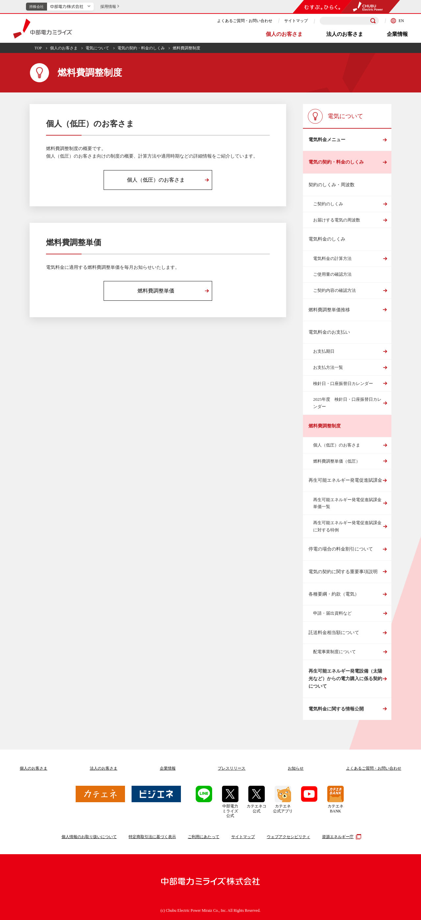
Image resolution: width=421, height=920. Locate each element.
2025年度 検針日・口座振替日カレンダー (347, 403)
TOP (38, 48)
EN (397, 20)
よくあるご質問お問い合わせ (373, 768)
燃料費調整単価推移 (329, 309)
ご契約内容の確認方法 (334, 290)
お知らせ (296, 768)
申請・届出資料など (332, 613)
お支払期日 (323, 351)
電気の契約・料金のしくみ (141, 48)
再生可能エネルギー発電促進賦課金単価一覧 (347, 503)
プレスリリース (231, 768)
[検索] (373, 20)
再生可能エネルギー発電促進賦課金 (345, 480)
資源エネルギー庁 (340, 836)
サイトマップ (296, 20)
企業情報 (397, 34)
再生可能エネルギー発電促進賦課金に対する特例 (347, 526)
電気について (97, 48)
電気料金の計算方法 (332, 258)
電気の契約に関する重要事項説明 (343, 571)
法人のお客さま (344, 34)
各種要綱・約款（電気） (334, 594)
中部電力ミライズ (42, 28)
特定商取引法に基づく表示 (152, 836)
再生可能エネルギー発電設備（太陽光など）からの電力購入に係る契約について (345, 679)
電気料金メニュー (327, 139)
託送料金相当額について (334, 632)
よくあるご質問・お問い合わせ (244, 20)
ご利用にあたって (203, 836)
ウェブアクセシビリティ (288, 836)
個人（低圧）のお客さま (336, 445)
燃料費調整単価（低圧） (336, 461)
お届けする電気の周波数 (336, 219)
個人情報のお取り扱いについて (89, 836)
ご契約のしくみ (328, 203)
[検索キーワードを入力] (349, 21)
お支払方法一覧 (328, 367)
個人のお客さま (284, 34)
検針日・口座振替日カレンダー (343, 383)
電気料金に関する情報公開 (336, 708)
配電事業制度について (334, 651)
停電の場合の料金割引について (341, 549)
